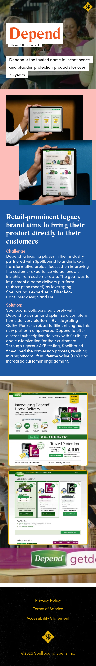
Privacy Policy (48, 600)
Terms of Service (48, 608)
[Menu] (7, 7)
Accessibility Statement (48, 618)
